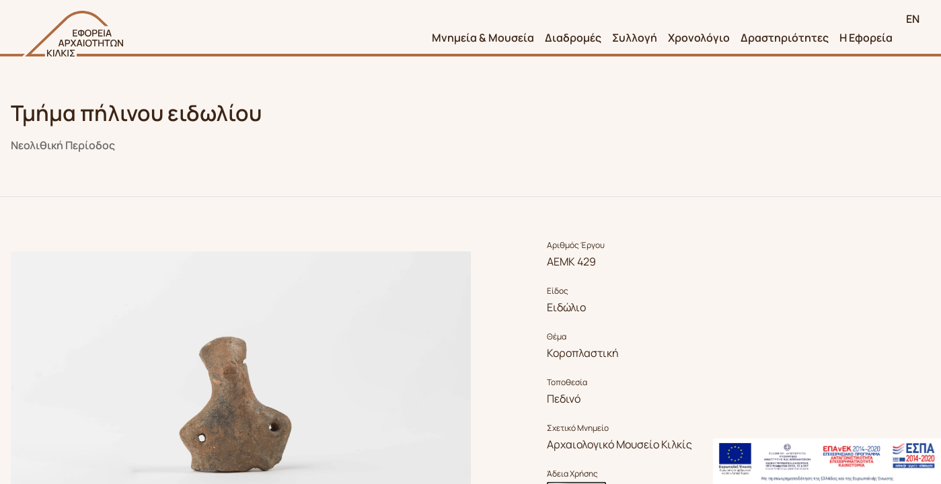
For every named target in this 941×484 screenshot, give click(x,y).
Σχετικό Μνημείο (578, 428)
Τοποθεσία (567, 382)
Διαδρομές (573, 37)
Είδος (557, 291)
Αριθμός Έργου (576, 245)
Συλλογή (634, 37)
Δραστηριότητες (785, 37)
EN (912, 18)
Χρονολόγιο (699, 37)
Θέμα (556, 336)
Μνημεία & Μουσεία (483, 37)
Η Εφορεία (866, 37)
